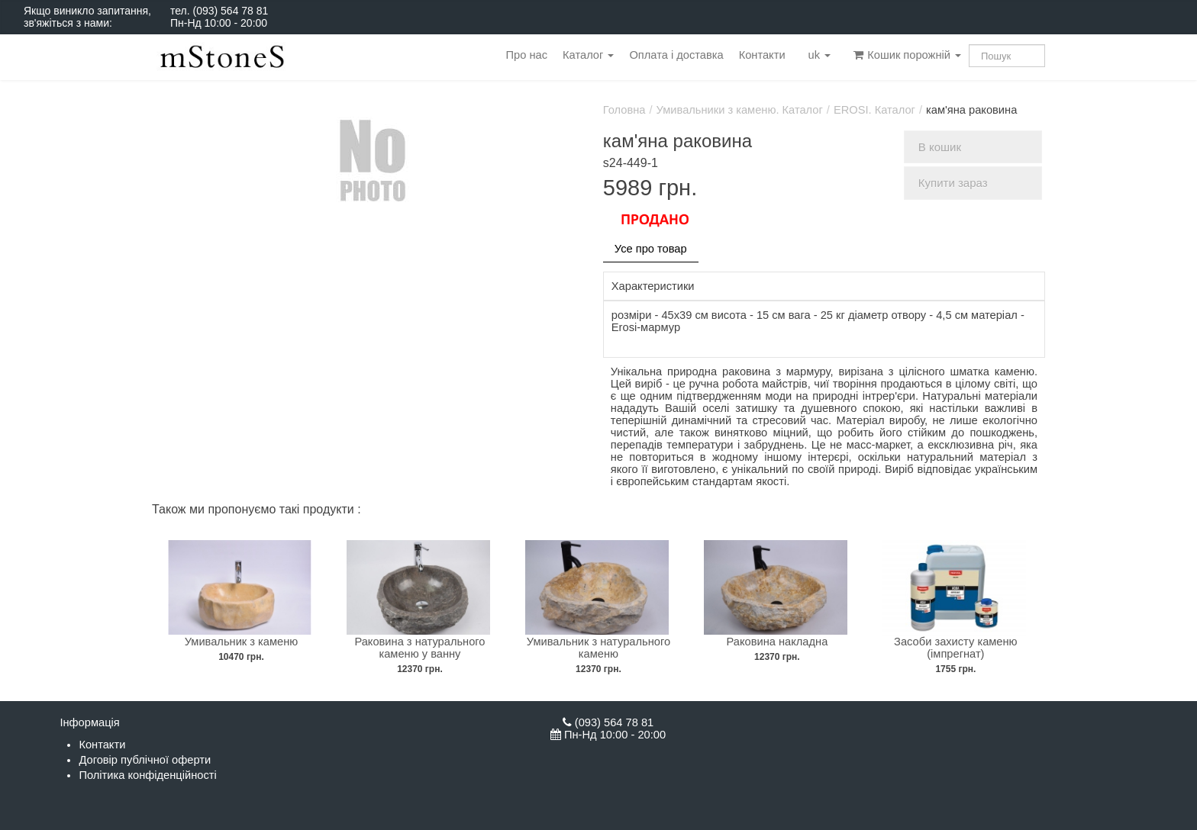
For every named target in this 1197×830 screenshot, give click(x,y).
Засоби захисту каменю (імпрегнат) (956, 647)
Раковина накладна (777, 641)
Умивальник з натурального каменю (598, 647)
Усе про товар (651, 249)
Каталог (588, 55)
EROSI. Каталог (874, 110)
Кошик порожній (907, 55)
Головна (624, 110)
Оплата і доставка (676, 55)
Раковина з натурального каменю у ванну (419, 647)
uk (819, 55)
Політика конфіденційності (147, 775)
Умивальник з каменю (241, 641)
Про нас (526, 55)
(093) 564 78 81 (230, 11)
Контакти (762, 55)
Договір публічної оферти (145, 760)
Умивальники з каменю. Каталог (740, 110)
